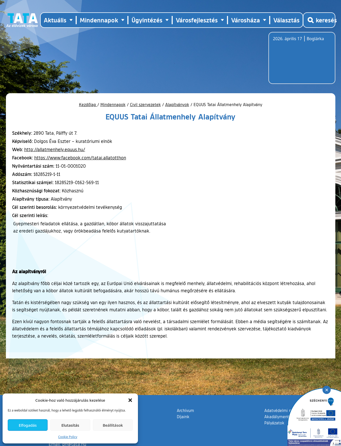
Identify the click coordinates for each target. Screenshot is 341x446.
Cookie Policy (67, 437)
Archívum (185, 410)
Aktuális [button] (55, 20)
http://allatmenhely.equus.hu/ (54, 149)
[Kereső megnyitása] (319, 20)
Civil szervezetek (145, 104)
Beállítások (113, 425)
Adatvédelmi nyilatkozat (286, 410)
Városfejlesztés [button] (197, 20)
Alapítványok (177, 104)
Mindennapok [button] (99, 20)
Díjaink (183, 416)
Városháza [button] (245, 20)
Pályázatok (274, 422)
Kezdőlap (88, 104)
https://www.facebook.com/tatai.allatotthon (80, 157)
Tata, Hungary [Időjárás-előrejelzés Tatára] (302, 61)
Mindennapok (113, 104)
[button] (130, 400)
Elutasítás (70, 425)
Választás (286, 20)
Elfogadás (28, 425)
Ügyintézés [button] (147, 20)
